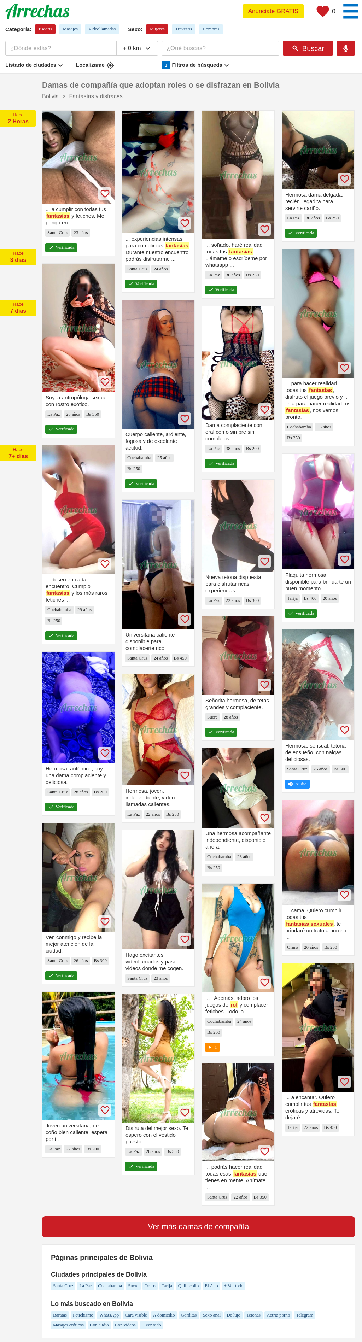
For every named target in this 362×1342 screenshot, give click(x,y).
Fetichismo (83, 1315)
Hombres (211, 28)
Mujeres (157, 28)
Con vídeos (125, 1325)
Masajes (70, 28)
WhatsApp (109, 1315)
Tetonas (253, 1315)
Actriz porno (278, 1315)
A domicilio (164, 1315)
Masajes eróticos (68, 1325)
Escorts (45, 28)
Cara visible (136, 1315)
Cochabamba (110, 1285)
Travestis (183, 28)
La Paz (85, 1285)
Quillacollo (188, 1285)
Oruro (150, 1285)
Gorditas (189, 1315)
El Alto (211, 1285)
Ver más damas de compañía (198, 1226)
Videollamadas (102, 28)
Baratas (60, 1315)
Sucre (133, 1285)
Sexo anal (212, 1315)
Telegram (304, 1315)
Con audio (99, 1325)
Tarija (167, 1285)
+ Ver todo (234, 1285)
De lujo (233, 1315)
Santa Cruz (63, 1285)
